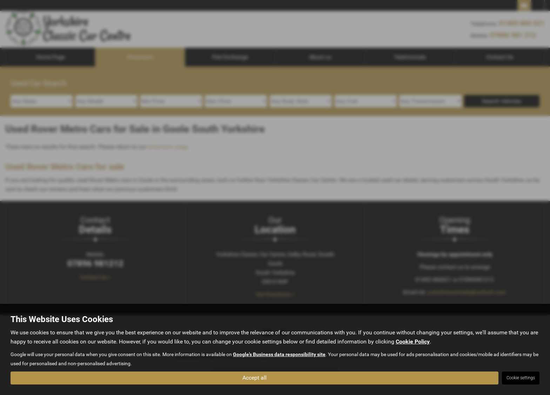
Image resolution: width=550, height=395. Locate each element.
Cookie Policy (413, 341)
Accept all (254, 377)
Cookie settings (521, 377)
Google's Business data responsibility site (279, 354)
